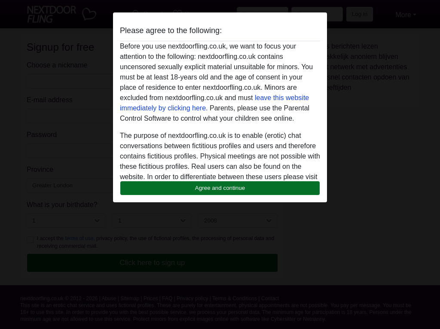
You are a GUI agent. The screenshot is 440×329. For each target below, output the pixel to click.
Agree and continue (220, 188)
